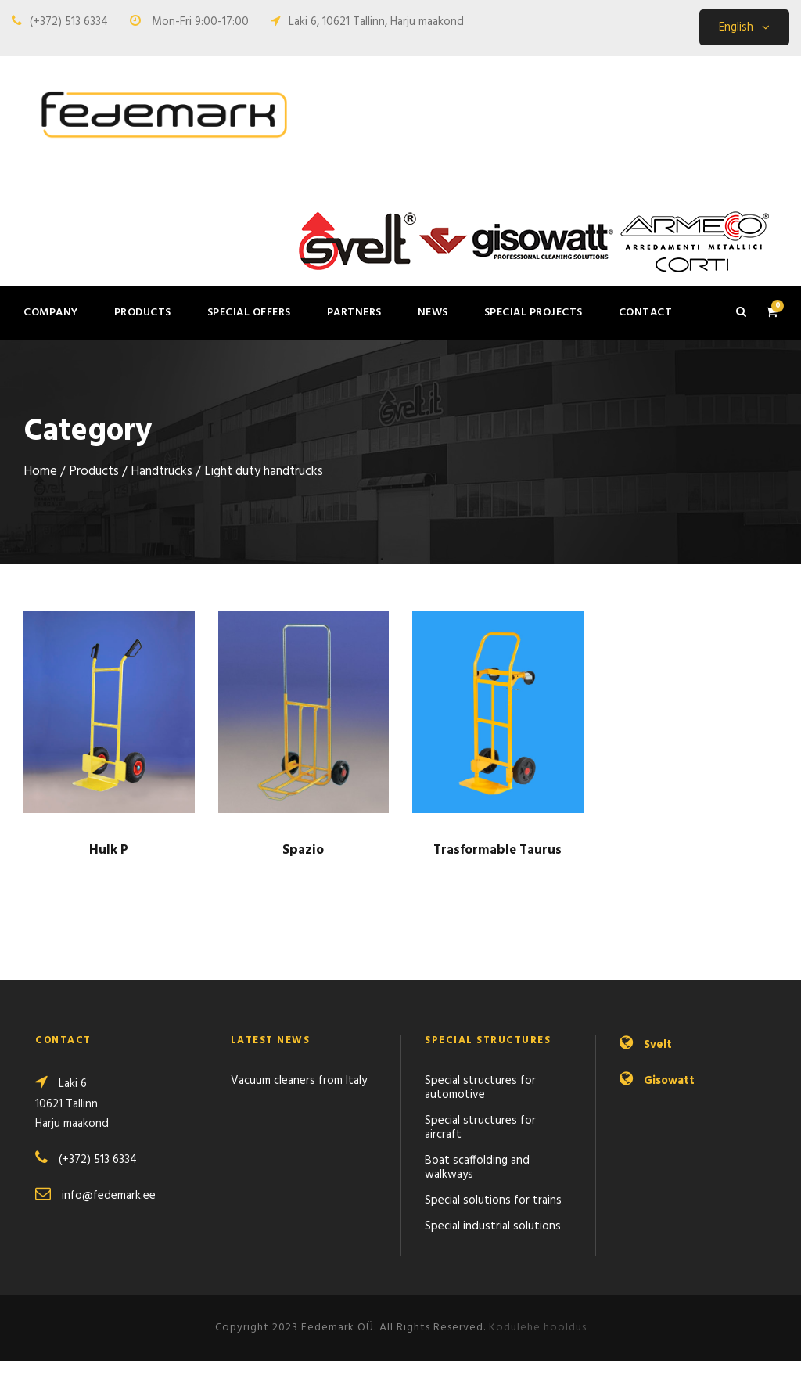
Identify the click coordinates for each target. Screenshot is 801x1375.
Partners (354, 313)
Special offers (249, 313)
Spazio (303, 864)
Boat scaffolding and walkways (477, 1181)
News (433, 313)
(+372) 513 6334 (69, 22)
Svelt (658, 1058)
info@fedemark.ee (109, 1209)
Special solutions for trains (493, 1214)
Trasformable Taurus (497, 864)
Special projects (533, 313)
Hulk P (108, 864)
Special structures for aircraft (480, 1141)
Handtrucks (161, 486)
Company (50, 313)
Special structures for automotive (480, 1101)
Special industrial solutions (493, 1240)
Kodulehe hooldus (538, 1342)
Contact (646, 313)
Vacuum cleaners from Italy (299, 1094)
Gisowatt (669, 1094)
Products (142, 313)
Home (40, 486)
